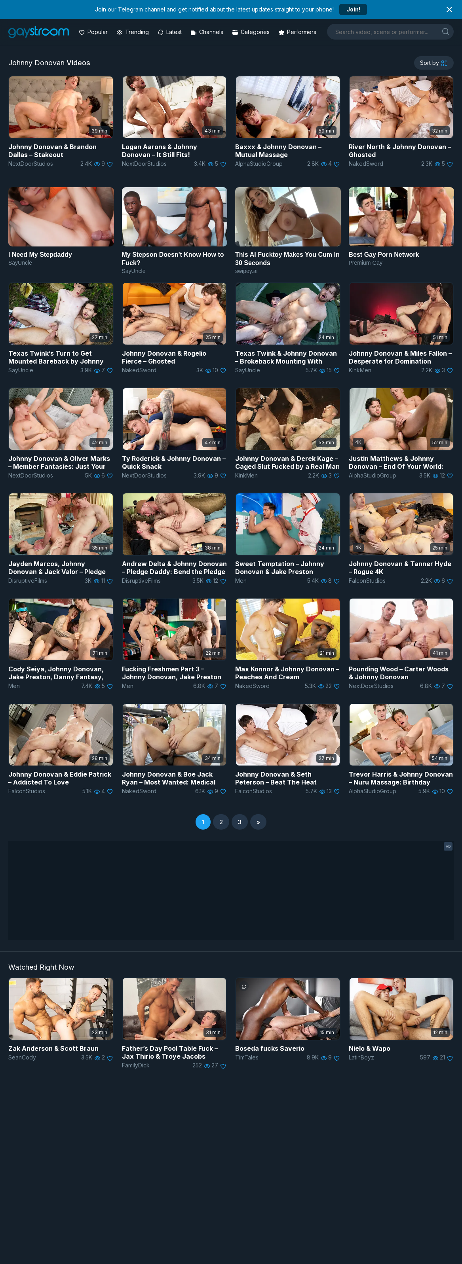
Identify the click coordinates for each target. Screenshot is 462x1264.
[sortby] (434, 63)
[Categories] (251, 31)
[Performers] (298, 31)
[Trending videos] (133, 31)
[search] (446, 31)
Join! (353, 9)
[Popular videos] (94, 31)
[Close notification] (449, 9)
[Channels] (207, 31)
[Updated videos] (170, 31)
